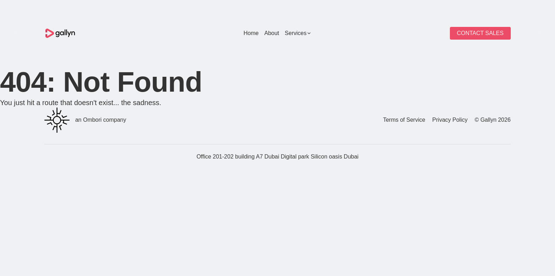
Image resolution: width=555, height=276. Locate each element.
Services (298, 33)
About (271, 33)
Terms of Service (404, 120)
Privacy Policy (450, 120)
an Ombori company (85, 120)
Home (251, 33)
